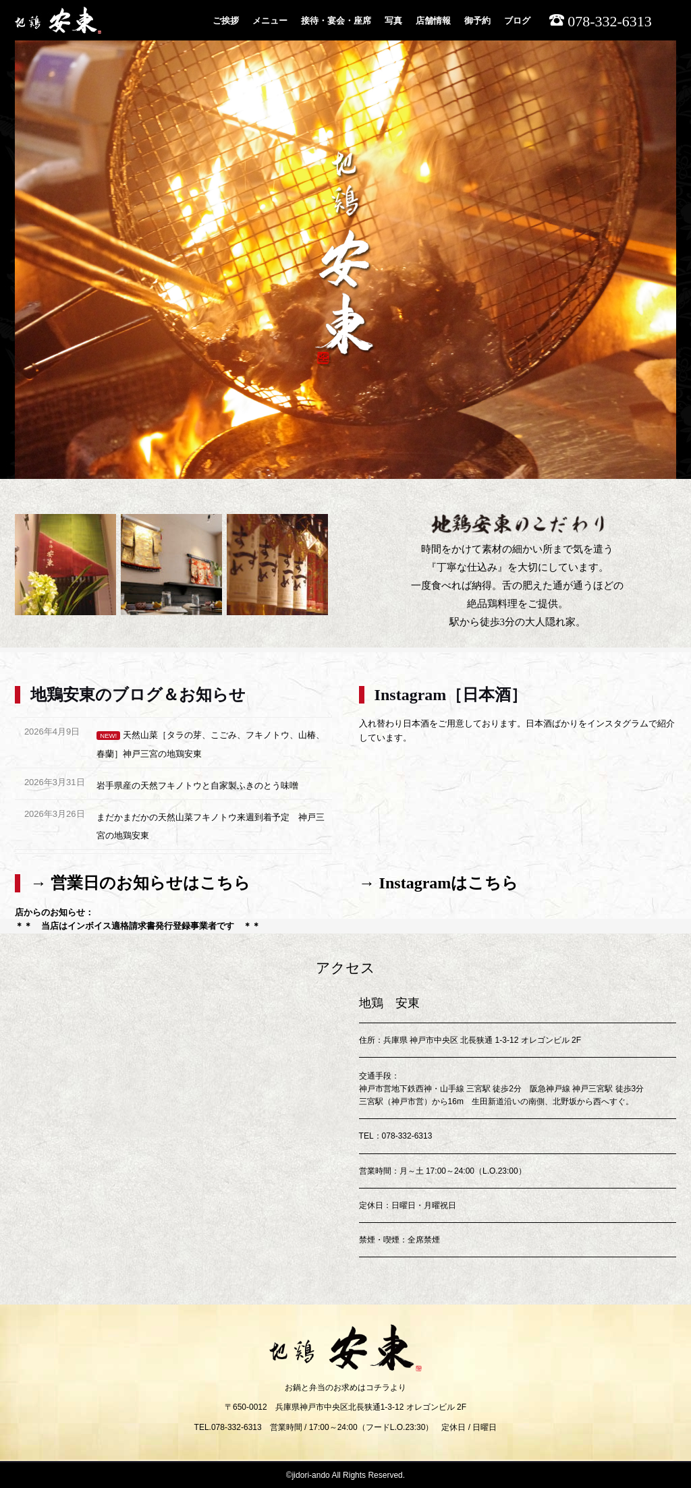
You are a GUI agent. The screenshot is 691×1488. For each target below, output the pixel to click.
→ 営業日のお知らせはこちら (140, 883)
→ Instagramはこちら (439, 883)
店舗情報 (433, 21)
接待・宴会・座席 (336, 21)
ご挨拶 (226, 21)
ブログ (517, 21)
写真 (393, 21)
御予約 (477, 21)
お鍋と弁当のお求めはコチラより (345, 1387)
